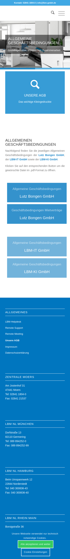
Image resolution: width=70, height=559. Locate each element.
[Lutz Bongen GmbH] (37, 201)
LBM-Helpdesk (13, 321)
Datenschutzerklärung (17, 352)
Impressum (11, 346)
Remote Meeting (14, 333)
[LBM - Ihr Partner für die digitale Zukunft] (29, 13)
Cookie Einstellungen (35, 552)
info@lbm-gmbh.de (46, 3)
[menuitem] (51, 13)
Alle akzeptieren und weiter (35, 544)
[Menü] (60, 13)
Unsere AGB (12, 340)
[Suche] (51, 13)
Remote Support (14, 327)
